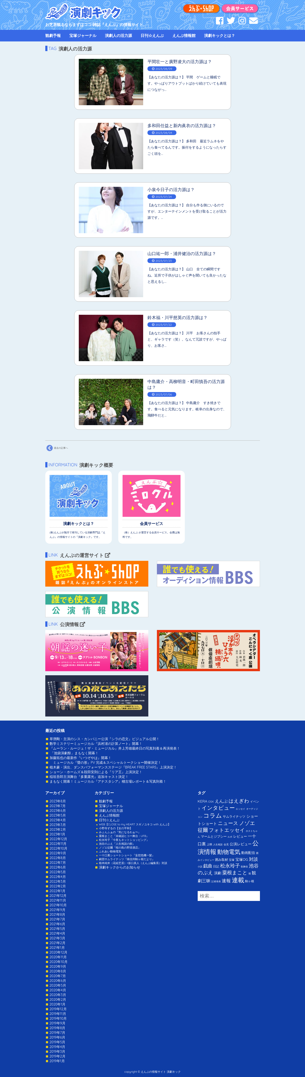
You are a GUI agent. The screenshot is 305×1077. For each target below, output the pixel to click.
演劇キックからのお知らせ (119, 867)
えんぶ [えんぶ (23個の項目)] (221, 801)
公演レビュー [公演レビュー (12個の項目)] (241, 844)
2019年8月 (57, 1028)
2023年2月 (58, 829)
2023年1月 (57, 834)
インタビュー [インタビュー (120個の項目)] (218, 807)
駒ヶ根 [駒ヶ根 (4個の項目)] (249, 881)
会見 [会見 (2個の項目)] (226, 844)
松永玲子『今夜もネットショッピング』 (124, 839)
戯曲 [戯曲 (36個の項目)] (207, 866)
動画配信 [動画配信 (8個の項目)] (248, 852)
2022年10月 (59, 848)
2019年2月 (57, 1056)
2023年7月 (58, 806)
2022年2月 (58, 886)
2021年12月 (58, 895)
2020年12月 (59, 952)
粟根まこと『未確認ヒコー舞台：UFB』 (124, 836)
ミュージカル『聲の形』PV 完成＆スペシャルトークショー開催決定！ (105, 762)
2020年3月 (58, 995)
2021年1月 (57, 947)
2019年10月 (58, 1018)
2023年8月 (58, 801)
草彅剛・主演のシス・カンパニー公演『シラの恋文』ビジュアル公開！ (104, 739)
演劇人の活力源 (118, 35)
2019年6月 (57, 1037)
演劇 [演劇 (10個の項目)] (217, 873)
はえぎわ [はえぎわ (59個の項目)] (239, 801)
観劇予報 (53, 35)
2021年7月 (57, 919)
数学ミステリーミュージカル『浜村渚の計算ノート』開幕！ (96, 743)
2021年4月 (57, 933)
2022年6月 (58, 867)
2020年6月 (58, 980)
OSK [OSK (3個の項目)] (211, 801)
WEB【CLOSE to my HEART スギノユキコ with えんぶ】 (135, 824)
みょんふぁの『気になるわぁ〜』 (120, 832)
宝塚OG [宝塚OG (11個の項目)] (241, 859)
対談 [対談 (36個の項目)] (253, 859)
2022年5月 (58, 872)
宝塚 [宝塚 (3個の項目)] (231, 859)
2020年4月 (58, 990)
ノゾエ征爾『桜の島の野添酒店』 (120, 847)
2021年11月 (58, 900)
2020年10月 (59, 962)
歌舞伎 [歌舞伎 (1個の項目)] (244, 866)
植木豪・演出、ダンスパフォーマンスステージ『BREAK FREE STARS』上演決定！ (113, 767)
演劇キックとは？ (219, 35)
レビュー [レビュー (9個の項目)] (240, 836)
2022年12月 (58, 839)
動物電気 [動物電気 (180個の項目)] (228, 851)
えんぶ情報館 (184, 35)
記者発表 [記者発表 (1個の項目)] (216, 881)
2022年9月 (58, 853)
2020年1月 (58, 1004)
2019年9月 (57, 1023)
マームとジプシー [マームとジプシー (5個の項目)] (214, 836)
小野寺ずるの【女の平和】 (115, 828)
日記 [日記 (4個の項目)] (216, 866)
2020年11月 (58, 957)
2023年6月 (58, 810)
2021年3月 (57, 938)
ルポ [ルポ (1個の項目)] (230, 836)
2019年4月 (57, 1047)
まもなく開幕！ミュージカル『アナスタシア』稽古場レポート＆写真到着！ (108, 781)
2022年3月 (58, 881)
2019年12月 (58, 1009)
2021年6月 (57, 924)
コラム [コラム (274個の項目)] (212, 815)
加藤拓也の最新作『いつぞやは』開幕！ (80, 758)
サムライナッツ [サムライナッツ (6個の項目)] (234, 816)
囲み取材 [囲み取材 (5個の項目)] (221, 860)
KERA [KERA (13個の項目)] (202, 801)
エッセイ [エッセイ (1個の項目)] (240, 808)
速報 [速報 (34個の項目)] (226, 880)
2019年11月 (58, 1014)
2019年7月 (57, 1032)
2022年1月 (57, 891)
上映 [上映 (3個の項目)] (209, 844)
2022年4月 (58, 877)
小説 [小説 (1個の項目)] (200, 866)
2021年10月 (58, 905)
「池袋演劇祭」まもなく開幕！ (74, 753)
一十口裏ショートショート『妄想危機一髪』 (127, 855)
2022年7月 (58, 862)
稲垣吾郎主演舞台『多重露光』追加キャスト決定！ (89, 776)
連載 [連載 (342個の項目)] (238, 880)
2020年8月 (58, 971)
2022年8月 (58, 858)
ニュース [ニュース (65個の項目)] (228, 823)
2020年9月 (58, 966)
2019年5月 (57, 1042)
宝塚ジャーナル (82, 35)
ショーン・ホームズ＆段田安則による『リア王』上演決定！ (96, 772)
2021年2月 (57, 943)
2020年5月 (58, 985)
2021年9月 (57, 910)
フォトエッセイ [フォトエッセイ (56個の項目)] (227, 830)
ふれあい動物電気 (110, 851)
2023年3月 (58, 825)
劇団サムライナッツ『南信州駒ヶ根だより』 (127, 859)
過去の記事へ (56, 448)
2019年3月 (57, 1051)
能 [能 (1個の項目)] (250, 873)
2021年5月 (57, 928)
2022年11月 (58, 843)
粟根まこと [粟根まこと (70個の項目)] (234, 872)
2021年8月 (57, 914)
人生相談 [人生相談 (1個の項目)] (218, 844)
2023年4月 (58, 820)
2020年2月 (58, 999)
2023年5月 (58, 815)
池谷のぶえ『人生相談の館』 (117, 843)
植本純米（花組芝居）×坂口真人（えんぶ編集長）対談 (133, 863)
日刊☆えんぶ (152, 35)
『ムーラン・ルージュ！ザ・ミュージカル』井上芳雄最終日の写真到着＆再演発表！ (115, 748)
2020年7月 (58, 976)
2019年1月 (57, 1061)
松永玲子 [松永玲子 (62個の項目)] (230, 866)
